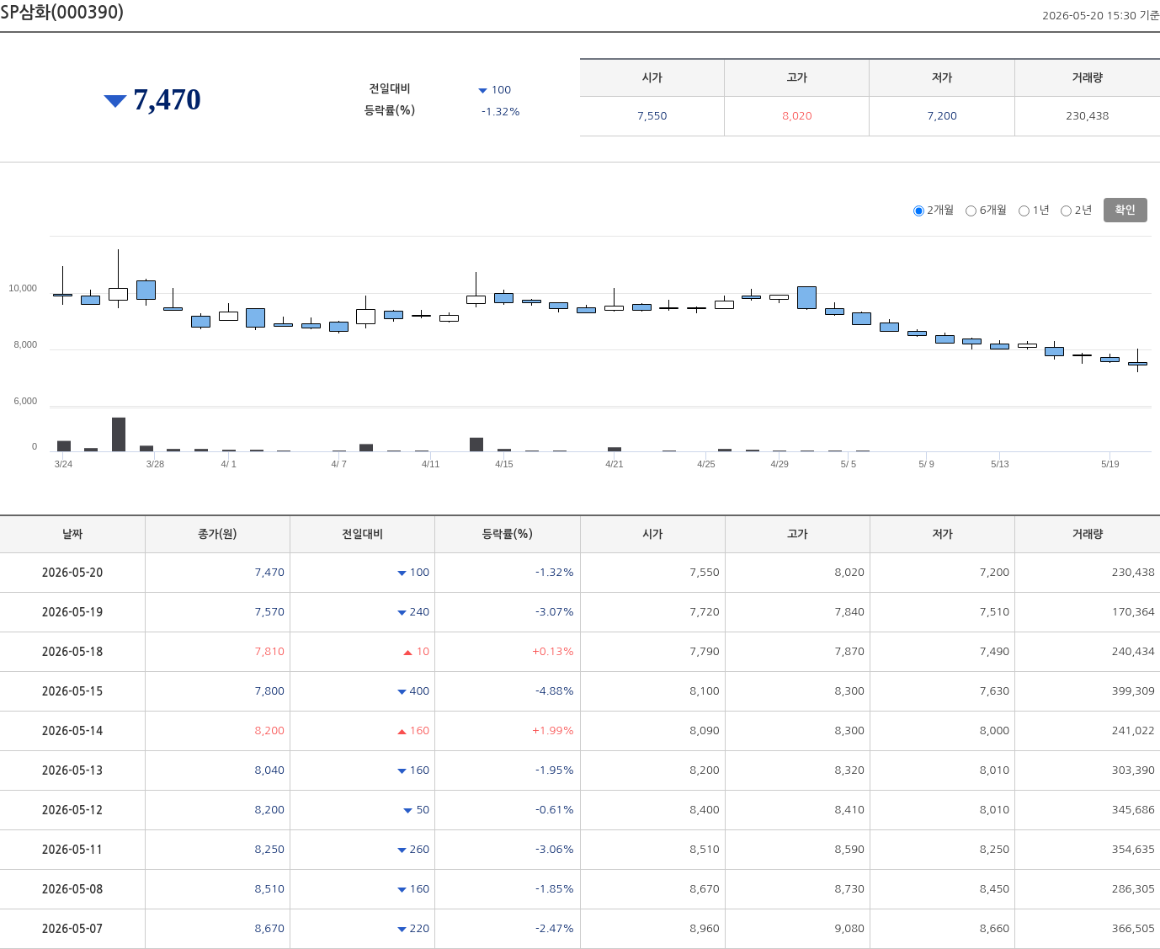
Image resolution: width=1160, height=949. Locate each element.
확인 (1125, 210)
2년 (1083, 210)
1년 (1040, 210)
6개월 (993, 210)
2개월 (940, 210)
